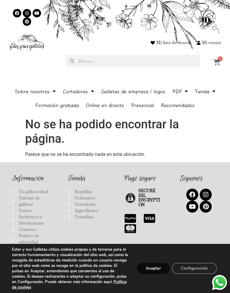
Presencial (142, 105)
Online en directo (105, 105)
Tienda (205, 91)
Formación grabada (57, 105)
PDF (180, 91)
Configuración (194, 268)
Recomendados (178, 105)
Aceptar (153, 268)
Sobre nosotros (35, 91)
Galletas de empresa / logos (133, 91)
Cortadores (78, 91)
